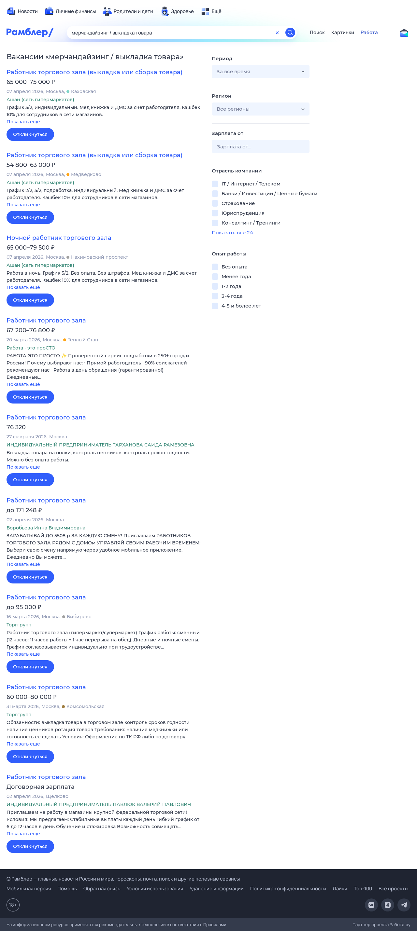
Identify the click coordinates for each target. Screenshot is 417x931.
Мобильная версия (29, 888)
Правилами (214, 924)
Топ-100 (363, 888)
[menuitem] (22, 11)
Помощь (67, 888)
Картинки (342, 32)
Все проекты (393, 888)
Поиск (317, 32)
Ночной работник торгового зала (59, 237)
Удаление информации (217, 888)
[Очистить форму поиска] (277, 32)
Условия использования (155, 888)
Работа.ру (400, 924)
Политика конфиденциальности (288, 888)
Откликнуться (30, 134)
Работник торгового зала (46, 320)
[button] (104, 115)
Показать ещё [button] (23, 122)
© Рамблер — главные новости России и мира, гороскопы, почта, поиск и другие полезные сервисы (123, 878)
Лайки (340, 888)
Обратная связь (101, 888)
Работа (369, 32)
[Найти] (290, 32)
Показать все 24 (232, 232)
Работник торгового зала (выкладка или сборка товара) (94, 72)
